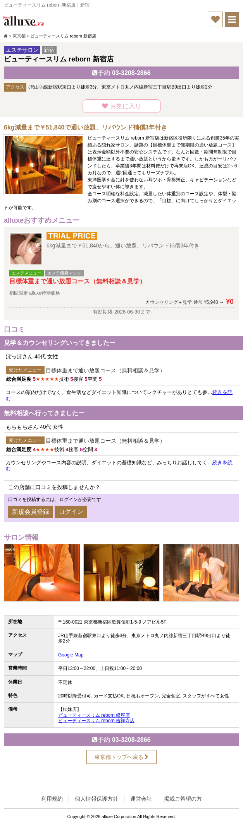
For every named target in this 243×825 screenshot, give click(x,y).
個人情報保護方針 (96, 799)
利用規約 (52, 799)
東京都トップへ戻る (122, 757)
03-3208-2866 (121, 73)
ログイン (71, 511)
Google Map (70, 655)
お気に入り (121, 106)
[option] (41, 574)
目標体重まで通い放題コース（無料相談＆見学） (105, 370)
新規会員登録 (30, 511)
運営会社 (141, 799)
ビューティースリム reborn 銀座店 (94, 715)
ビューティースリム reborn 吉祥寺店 (96, 720)
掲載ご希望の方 (183, 799)
